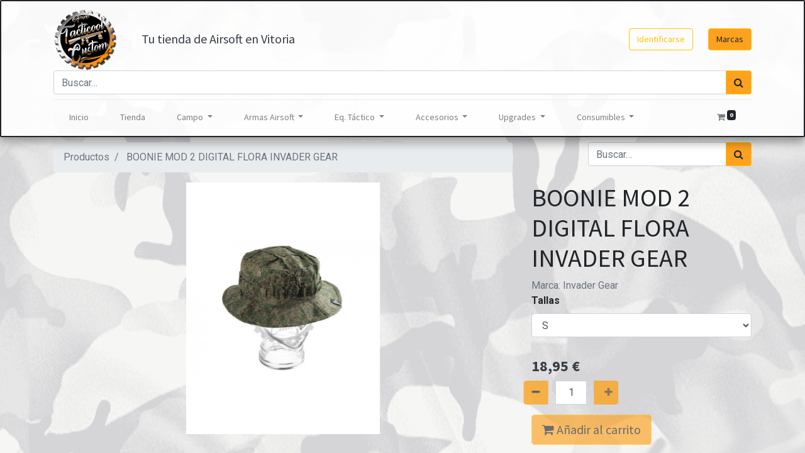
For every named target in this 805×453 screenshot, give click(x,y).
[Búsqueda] (739, 82)
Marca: (574, 285)
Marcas (729, 39)
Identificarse (661, 39)
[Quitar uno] (525, 393)
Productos (86, 157)
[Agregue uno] (617, 393)
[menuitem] (78, 117)
